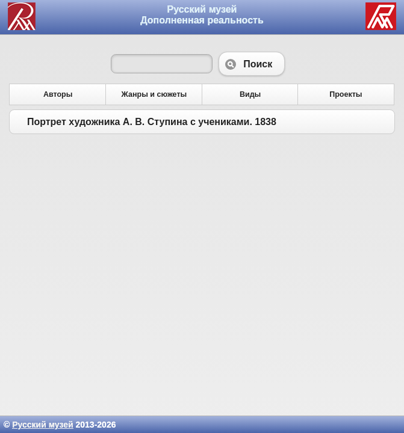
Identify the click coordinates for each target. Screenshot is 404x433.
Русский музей (42, 424)
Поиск (251, 63)
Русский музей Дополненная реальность (202, 14)
